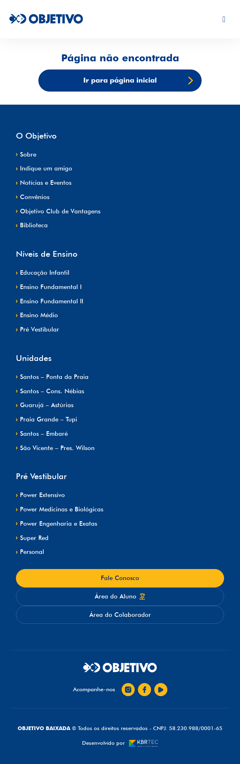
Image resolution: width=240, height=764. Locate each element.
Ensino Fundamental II (51, 301)
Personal (32, 552)
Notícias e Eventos (45, 182)
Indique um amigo (46, 168)
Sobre (28, 154)
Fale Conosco (120, 578)
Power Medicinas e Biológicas (61, 509)
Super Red (34, 538)
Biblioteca (34, 225)
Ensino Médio (39, 315)
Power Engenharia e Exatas (58, 523)
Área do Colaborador (120, 614)
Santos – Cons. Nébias (52, 391)
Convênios (34, 197)
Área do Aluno (120, 596)
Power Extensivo (42, 495)
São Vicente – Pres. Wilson (57, 448)
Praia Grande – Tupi (48, 419)
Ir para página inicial (138, 80)
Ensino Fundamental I (51, 287)
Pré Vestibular (39, 329)
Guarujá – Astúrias (46, 405)
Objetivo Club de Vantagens (60, 211)
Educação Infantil (44, 272)
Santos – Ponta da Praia (54, 377)
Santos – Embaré (44, 433)
